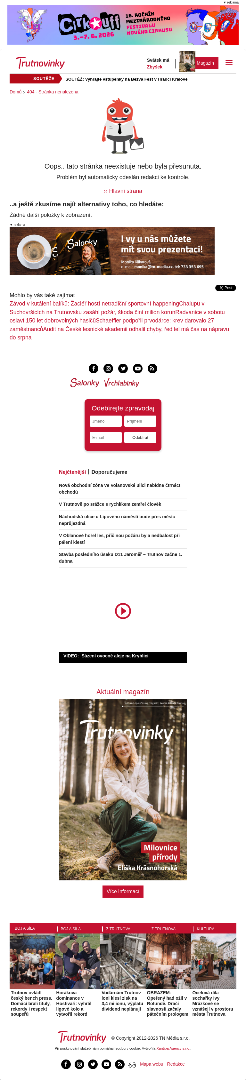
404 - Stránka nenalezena (52, 91)
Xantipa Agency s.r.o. (174, 1048)
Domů (15, 91)
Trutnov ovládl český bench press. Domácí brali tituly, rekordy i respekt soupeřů (31, 1003)
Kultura (205, 929)
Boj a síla (25, 928)
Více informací (123, 891)
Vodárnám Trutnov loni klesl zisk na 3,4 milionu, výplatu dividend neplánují (122, 1000)
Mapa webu (151, 1064)
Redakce (176, 1064)
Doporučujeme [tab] (109, 472)
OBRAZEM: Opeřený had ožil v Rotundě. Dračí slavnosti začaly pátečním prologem (167, 1003)
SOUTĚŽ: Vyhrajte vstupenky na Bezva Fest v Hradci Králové (126, 79)
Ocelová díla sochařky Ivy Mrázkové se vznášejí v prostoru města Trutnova (212, 1003)
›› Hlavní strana (123, 191)
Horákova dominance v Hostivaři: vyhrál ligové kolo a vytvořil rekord (74, 1003)
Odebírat (140, 437)
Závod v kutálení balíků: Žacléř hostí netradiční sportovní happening (94, 303)
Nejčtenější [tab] (72, 472)
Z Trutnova (118, 929)
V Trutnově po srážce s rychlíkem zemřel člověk (110, 504)
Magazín (205, 63)
